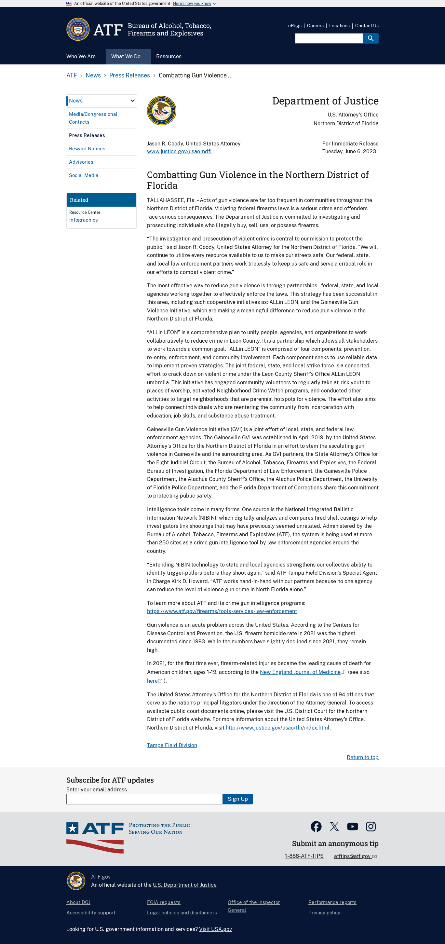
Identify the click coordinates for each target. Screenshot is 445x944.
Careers (315, 25)
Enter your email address (96, 790)
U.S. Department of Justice (185, 885)
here (152, 681)
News (93, 75)
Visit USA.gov (215, 929)
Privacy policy (324, 912)
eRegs (295, 25)
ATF (71, 75)
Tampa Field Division (172, 745)
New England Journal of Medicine (300, 672)
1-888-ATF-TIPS (304, 856)
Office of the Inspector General (254, 906)
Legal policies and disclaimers (182, 912)
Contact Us (367, 25)
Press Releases (129, 75)
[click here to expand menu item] (133, 100)
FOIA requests (164, 902)
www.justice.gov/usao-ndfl (179, 151)
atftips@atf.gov (353, 856)
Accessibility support (90, 912)
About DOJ (78, 902)
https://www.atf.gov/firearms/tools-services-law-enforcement (222, 611)
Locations (339, 25)
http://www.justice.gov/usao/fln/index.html (278, 728)
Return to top (363, 757)
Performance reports (332, 902)
